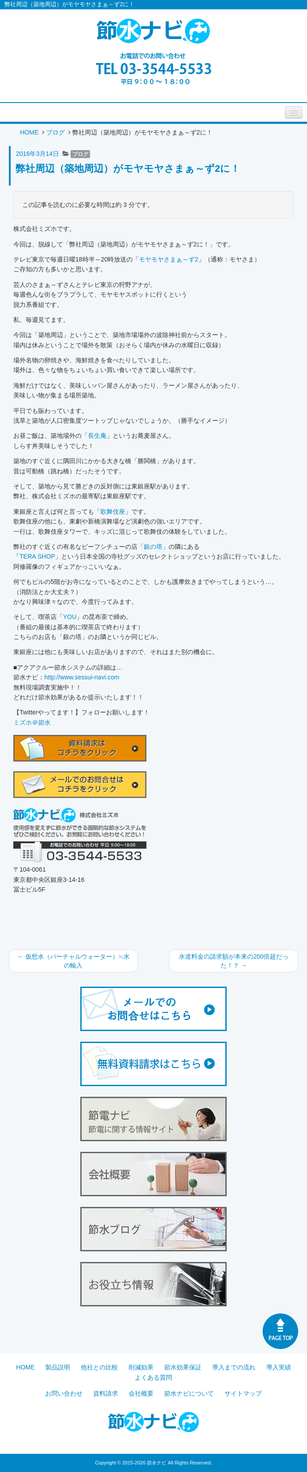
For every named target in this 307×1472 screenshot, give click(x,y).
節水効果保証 (182, 1367)
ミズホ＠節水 (32, 722)
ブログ (55, 132)
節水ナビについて (189, 1393)
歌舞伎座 (112, 511)
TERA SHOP (37, 556)
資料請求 (105, 1393)
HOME (29, 132)
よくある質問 (153, 1377)
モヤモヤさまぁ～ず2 (168, 259)
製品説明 (57, 1367)
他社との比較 (99, 1367)
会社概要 (141, 1393)
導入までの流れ (234, 1367)
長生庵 (97, 435)
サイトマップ (243, 1393)
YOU (69, 616)
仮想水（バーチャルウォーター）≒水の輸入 (73, 961)
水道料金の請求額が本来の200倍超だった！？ (233, 961)
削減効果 (141, 1367)
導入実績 (278, 1367)
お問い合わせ (64, 1393)
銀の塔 (153, 546)
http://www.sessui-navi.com (81, 677)
